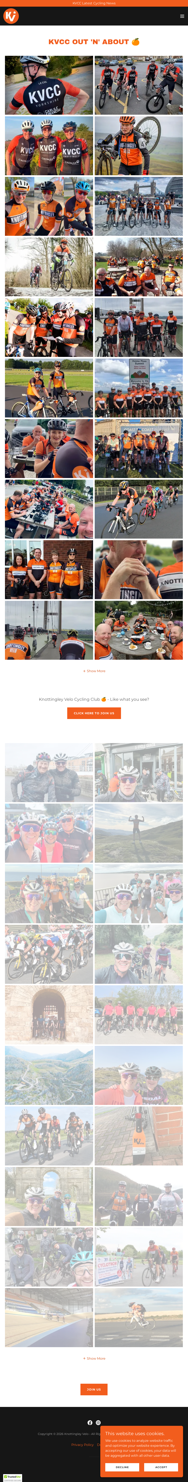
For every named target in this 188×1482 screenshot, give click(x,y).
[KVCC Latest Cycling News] (94, 3)
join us (94, 1389)
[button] (182, 16)
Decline (122, 1467)
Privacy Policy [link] (82, 1445)
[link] (11, 16)
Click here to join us (94, 713)
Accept (161, 1467)
